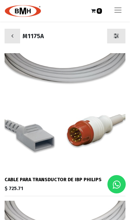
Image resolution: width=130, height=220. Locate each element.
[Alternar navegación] (117, 10)
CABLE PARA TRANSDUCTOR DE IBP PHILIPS (53, 179)
